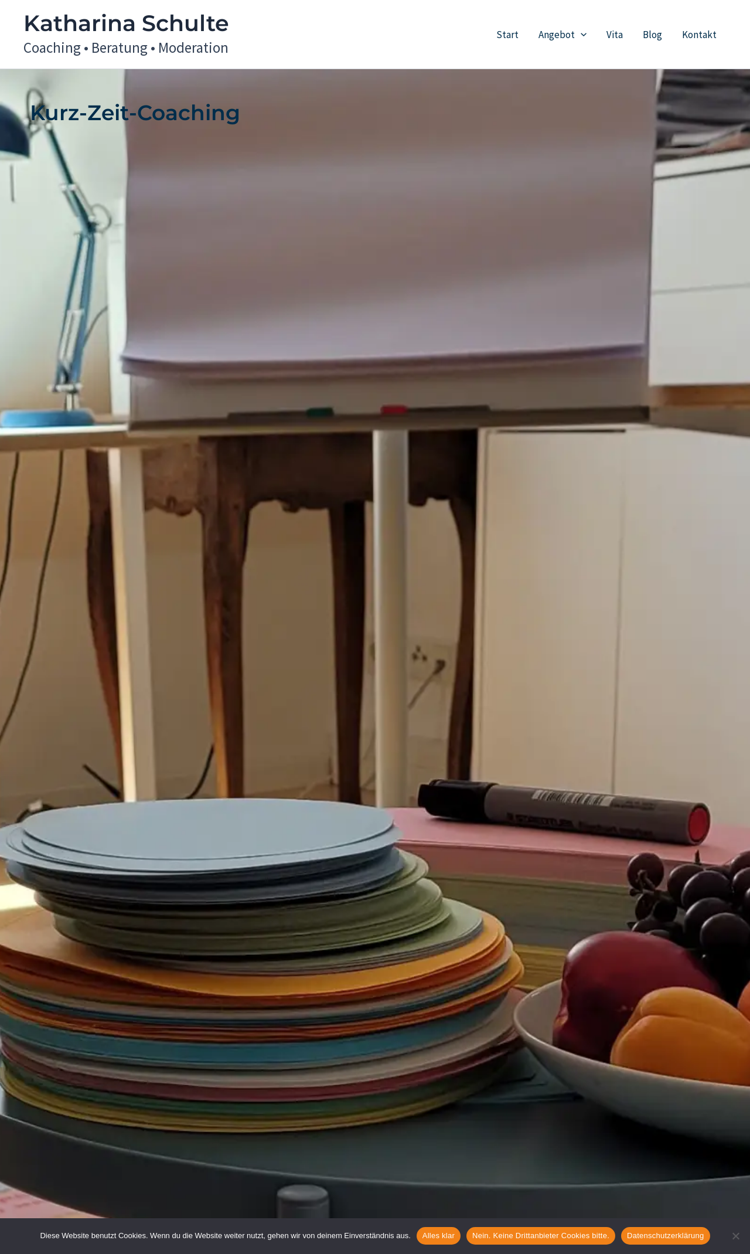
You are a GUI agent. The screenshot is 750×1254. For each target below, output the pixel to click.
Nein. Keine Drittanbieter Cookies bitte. (540, 1235)
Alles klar (438, 1235)
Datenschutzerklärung (665, 1235)
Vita (614, 34)
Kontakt (699, 34)
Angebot (562, 34)
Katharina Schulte (126, 23)
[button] (581, 34)
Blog (652, 34)
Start (507, 34)
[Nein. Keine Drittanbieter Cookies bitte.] (735, 1236)
